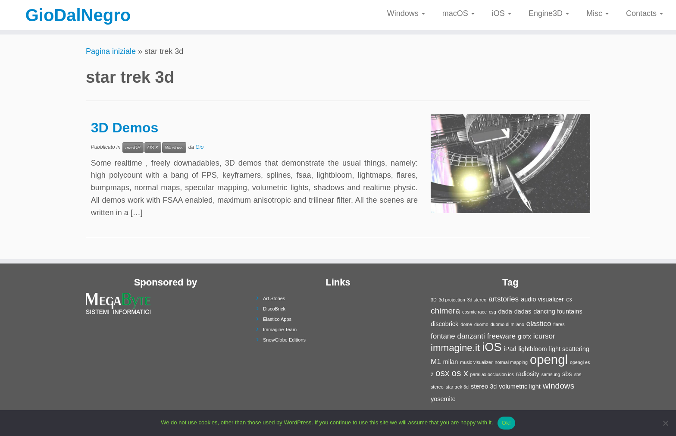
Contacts (644, 13)
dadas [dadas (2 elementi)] (522, 311)
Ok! (506, 423)
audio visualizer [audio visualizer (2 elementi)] (542, 299)
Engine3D (549, 13)
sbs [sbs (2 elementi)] (567, 373)
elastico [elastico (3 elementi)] (538, 324)
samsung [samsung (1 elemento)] (550, 374)
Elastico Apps (277, 319)
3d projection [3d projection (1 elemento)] (452, 299)
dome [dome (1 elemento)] (466, 324)
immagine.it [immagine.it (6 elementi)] (455, 347)
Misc (597, 13)
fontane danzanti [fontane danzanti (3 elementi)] (458, 336)
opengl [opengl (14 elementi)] (549, 359)
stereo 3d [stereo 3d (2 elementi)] (484, 386)
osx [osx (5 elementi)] (442, 373)
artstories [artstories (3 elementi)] (503, 299)
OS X (152, 147)
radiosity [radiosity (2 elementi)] (527, 373)
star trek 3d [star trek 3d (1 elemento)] (457, 386)
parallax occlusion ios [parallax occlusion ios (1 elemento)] (492, 374)
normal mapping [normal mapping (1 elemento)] (510, 362)
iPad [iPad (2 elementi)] (510, 348)
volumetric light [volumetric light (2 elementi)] (520, 386)
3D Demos (125, 127)
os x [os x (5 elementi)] (459, 373)
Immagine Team (280, 329)
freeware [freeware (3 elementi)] (501, 336)
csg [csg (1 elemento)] (492, 311)
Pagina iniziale (111, 51)
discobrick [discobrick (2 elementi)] (444, 323)
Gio (199, 147)
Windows (406, 13)
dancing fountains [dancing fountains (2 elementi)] (557, 311)
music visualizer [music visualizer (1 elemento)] (476, 362)
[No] (665, 423)
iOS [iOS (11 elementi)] (491, 347)
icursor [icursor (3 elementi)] (544, 336)
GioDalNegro (78, 15)
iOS (501, 13)
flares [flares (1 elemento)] (559, 324)
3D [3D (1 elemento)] (434, 299)
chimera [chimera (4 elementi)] (445, 310)
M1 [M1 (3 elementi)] (436, 362)
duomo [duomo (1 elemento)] (481, 324)
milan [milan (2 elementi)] (450, 361)
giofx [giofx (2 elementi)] (524, 336)
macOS (458, 13)
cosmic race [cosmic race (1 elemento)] (474, 311)
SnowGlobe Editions (284, 339)
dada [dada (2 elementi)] (505, 311)
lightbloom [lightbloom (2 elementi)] (533, 348)
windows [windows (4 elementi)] (558, 385)
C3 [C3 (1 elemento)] (569, 299)
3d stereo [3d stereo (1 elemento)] (476, 299)
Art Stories (274, 298)
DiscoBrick (274, 308)
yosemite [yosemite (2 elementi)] (443, 398)
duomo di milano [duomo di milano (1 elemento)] (507, 324)
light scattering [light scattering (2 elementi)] (569, 348)
